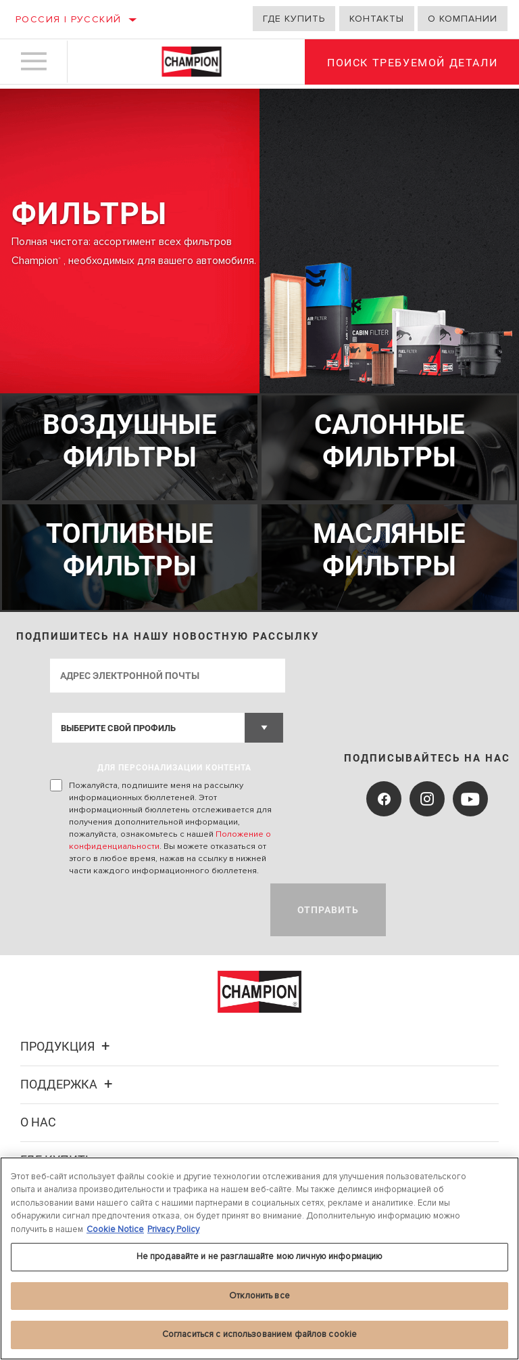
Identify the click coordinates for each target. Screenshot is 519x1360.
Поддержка (68, 1082)
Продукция (67, 1044)
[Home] (192, 64)
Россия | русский (68, 19)
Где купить (294, 18)
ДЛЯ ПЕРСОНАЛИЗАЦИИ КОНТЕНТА (175, 765)
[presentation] (153, 907)
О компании (462, 18)
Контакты (376, 18)
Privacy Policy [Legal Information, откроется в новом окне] (173, 1229)
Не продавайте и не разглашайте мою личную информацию (260, 1256)
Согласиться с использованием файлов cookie (259, 1334)
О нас (38, 1120)
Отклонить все (259, 1295)
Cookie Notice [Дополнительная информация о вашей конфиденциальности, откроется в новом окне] (115, 1229)
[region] (259, 1258)
